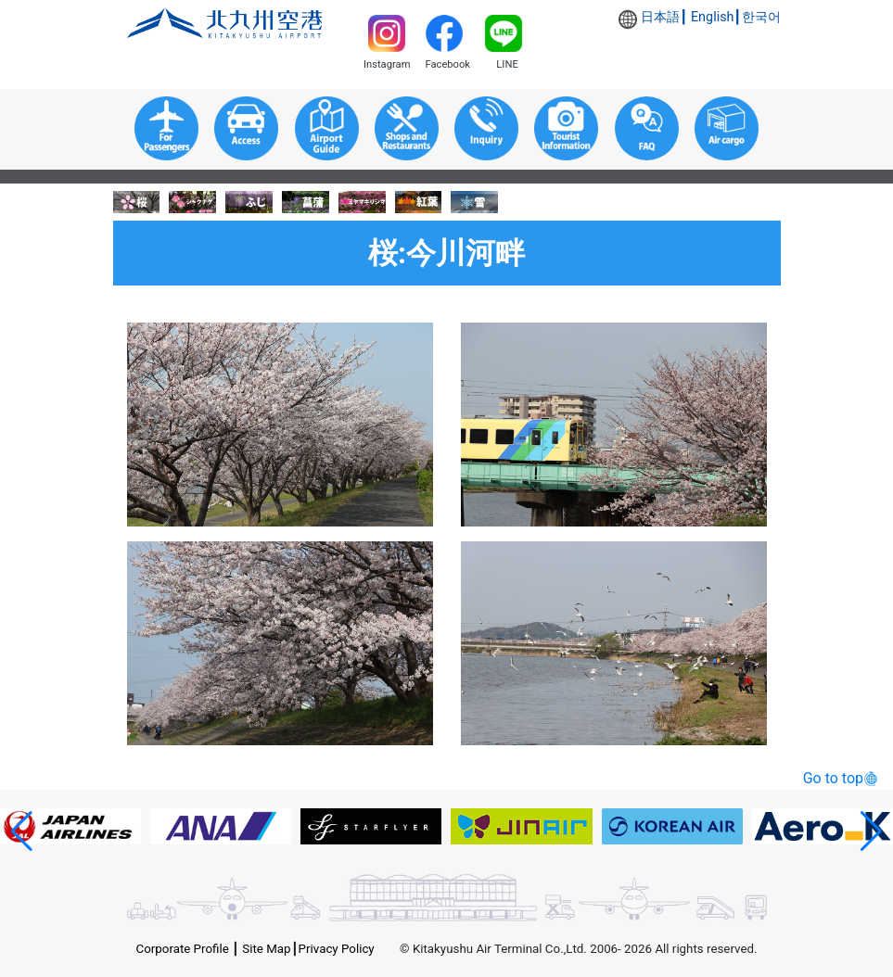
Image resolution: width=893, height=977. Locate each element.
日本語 (660, 17)
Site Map (266, 949)
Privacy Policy (337, 949)
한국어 (761, 17)
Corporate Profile (182, 949)
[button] (21, 831)
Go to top (833, 778)
